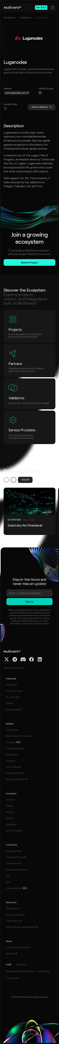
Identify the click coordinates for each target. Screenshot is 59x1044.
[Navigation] (40, 93)
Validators (25, 17)
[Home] (12, 7)
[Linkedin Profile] (40, 659)
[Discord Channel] (23, 659)
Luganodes (42, 17)
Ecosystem (9, 17)
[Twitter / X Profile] (7, 659)
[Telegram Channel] (15, 659)
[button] (6, 479)
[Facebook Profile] (31, 659)
